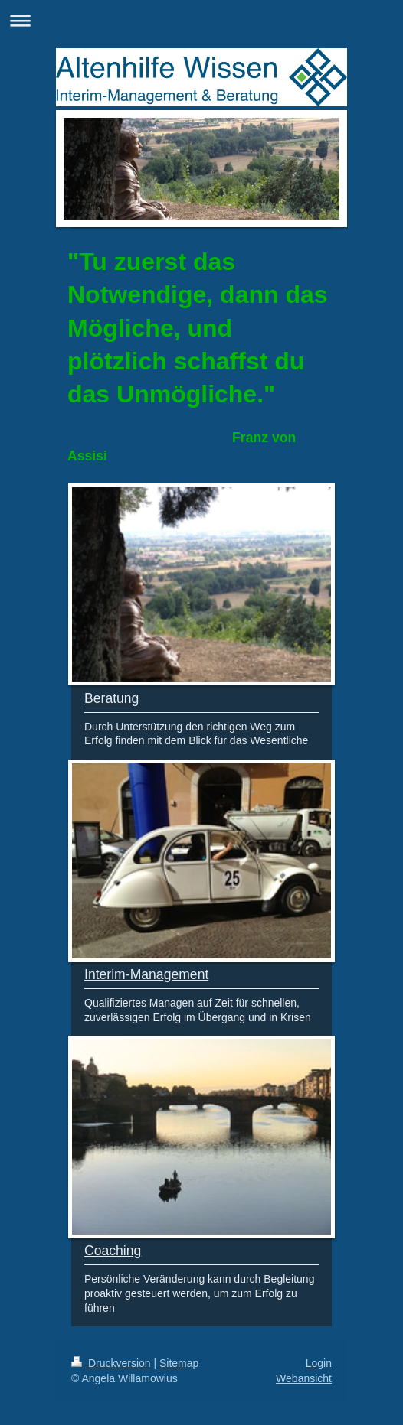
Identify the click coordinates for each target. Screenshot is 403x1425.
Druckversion (112, 1363)
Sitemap (178, 1363)
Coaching (112, 1250)
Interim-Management (146, 974)
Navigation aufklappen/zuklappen (201, 20)
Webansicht (304, 1378)
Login (319, 1363)
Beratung (111, 698)
